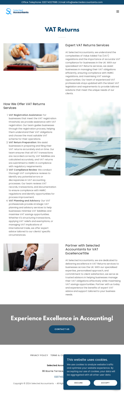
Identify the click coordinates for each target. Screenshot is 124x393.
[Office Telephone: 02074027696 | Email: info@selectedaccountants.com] (62, 2)
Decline (78, 382)
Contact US (62, 329)
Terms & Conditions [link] (62, 355)
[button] (118, 11)
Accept (105, 382)
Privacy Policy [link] (39, 355)
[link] (17, 11)
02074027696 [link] (62, 376)
